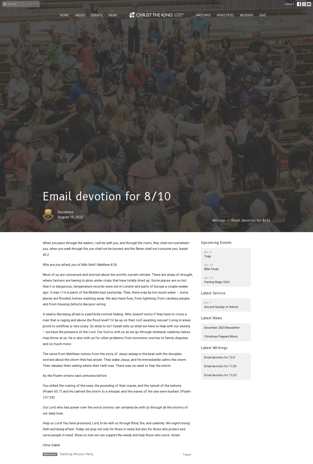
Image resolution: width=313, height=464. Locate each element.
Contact (289, 4)
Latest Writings (214, 348)
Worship (246, 15)
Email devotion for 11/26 (220, 366)
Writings (203, 15)
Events (97, 15)
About (80, 15)
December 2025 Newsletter (222, 327)
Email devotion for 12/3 (219, 357)
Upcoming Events (216, 242)
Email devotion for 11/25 (220, 375)
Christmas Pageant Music (221, 336)
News (113, 15)
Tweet (187, 454)
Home (64, 15)
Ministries (225, 15)
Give (262, 15)
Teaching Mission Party (76, 454)
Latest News (211, 318)
